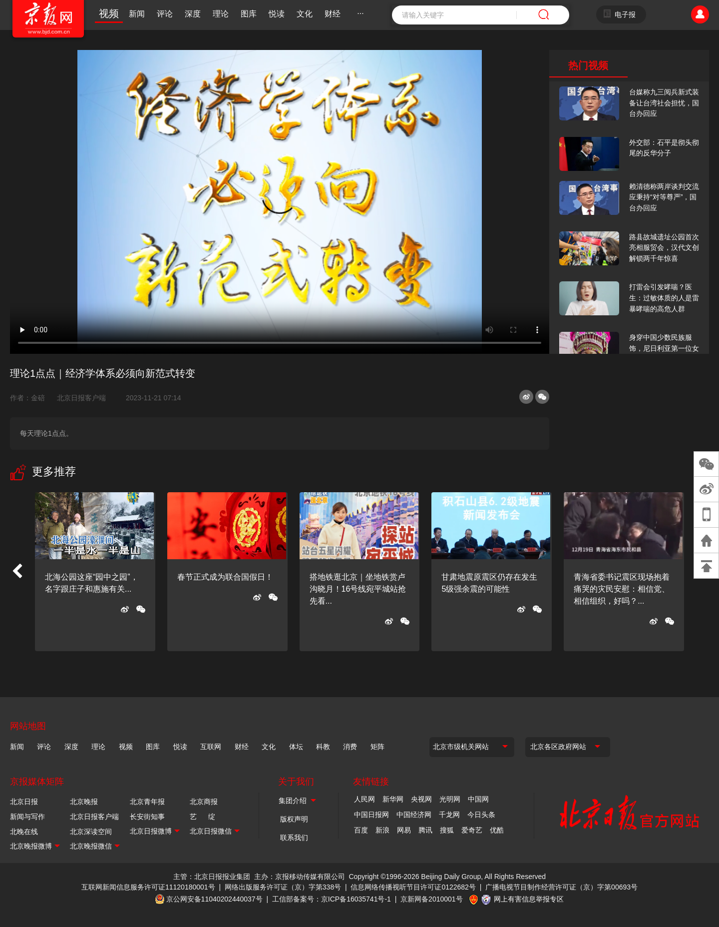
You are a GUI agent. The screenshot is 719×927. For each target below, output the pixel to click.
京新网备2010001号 (431, 899)
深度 (193, 13)
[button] (17, 572)
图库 (249, 13)
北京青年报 (147, 802)
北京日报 (24, 802)
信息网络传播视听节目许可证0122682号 (413, 887)
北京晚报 (84, 802)
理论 (221, 13)
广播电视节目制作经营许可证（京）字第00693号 (561, 887)
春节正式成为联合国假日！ (225, 577)
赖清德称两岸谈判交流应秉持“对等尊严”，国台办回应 (664, 197)
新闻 (137, 13)
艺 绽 (202, 817)
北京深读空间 (91, 832)
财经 (333, 13)
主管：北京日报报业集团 (211, 877)
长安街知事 (147, 817)
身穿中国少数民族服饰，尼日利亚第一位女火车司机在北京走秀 (664, 348)
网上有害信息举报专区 (529, 899)
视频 (109, 13)
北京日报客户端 (81, 398)
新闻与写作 (27, 817)
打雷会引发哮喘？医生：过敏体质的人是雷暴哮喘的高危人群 (664, 297)
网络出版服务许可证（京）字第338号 (283, 887)
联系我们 (294, 838)
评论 (165, 13)
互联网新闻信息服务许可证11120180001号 (148, 887)
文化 (305, 13)
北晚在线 (24, 832)
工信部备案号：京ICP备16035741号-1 (331, 899)
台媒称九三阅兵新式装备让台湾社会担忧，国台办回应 (664, 102)
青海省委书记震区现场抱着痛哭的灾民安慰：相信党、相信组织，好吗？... (622, 589)
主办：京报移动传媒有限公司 (299, 877)
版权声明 (294, 819)
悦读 (277, 13)
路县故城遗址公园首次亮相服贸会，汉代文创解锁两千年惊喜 (664, 247)
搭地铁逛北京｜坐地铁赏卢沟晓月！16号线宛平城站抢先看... (358, 589)
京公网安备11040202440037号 (214, 899)
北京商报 (204, 802)
